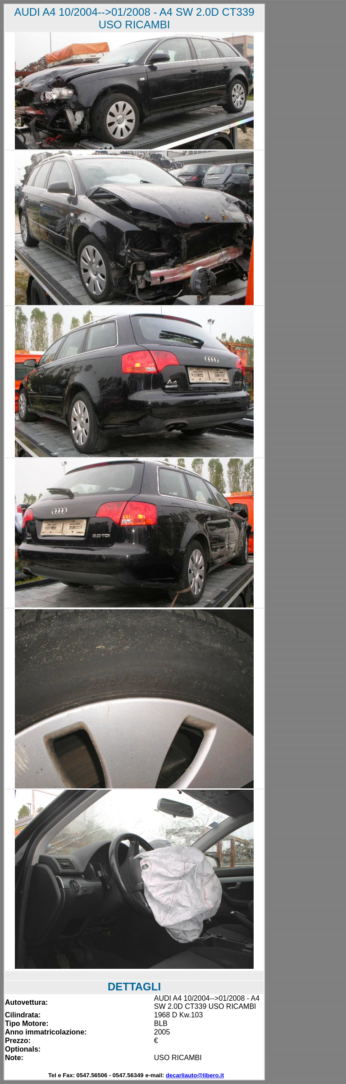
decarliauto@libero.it (195, 1075)
